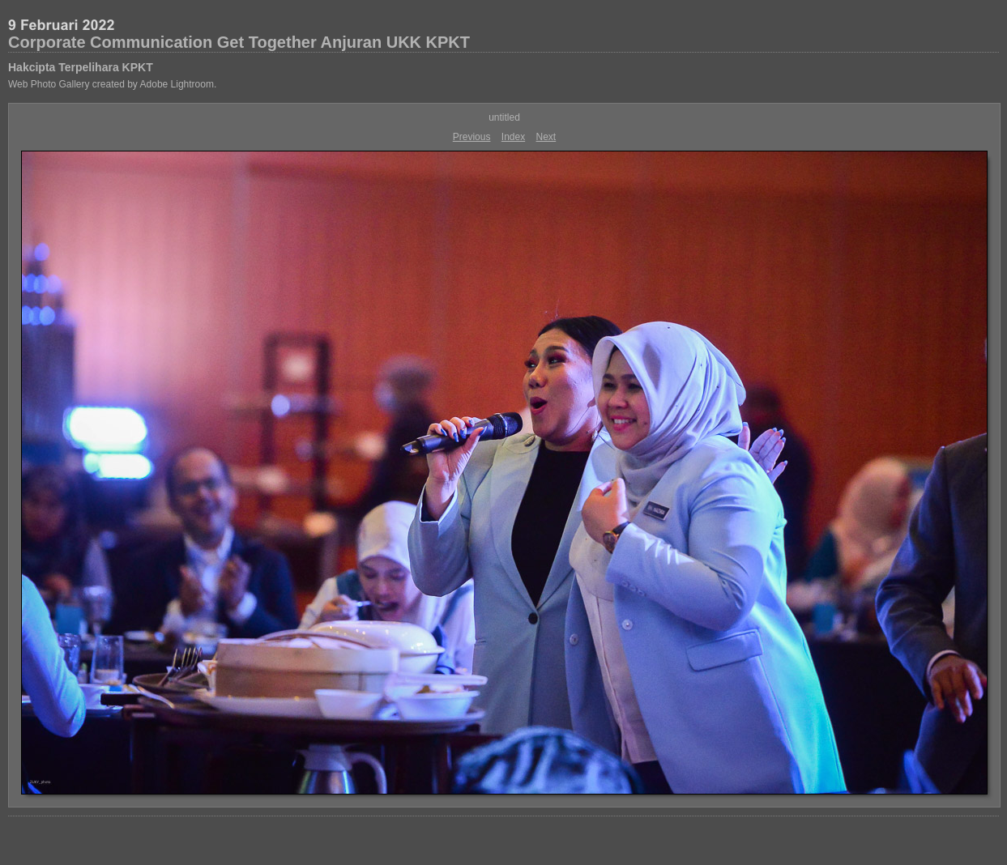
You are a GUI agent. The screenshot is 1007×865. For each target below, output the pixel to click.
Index (513, 137)
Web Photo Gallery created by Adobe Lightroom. (112, 84)
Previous (472, 137)
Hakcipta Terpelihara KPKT (80, 67)
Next (546, 137)
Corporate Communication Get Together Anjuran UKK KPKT (239, 42)
